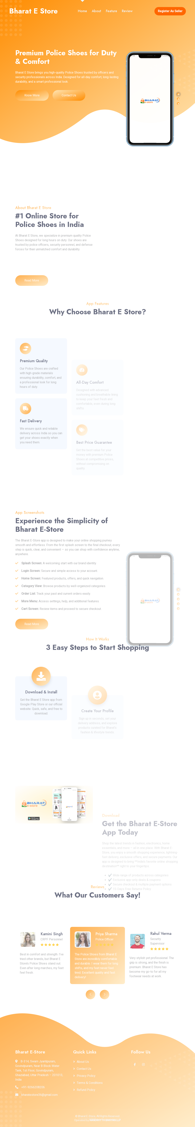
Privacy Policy (86, 1076)
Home (82, 11)
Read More (31, 325)
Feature (111, 11)
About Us (83, 1062)
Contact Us (69, 95)
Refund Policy (86, 1090)
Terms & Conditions (90, 1083)
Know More (32, 95)
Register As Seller (170, 11)
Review (127, 11)
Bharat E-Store (86, 1116)
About (96, 11)
